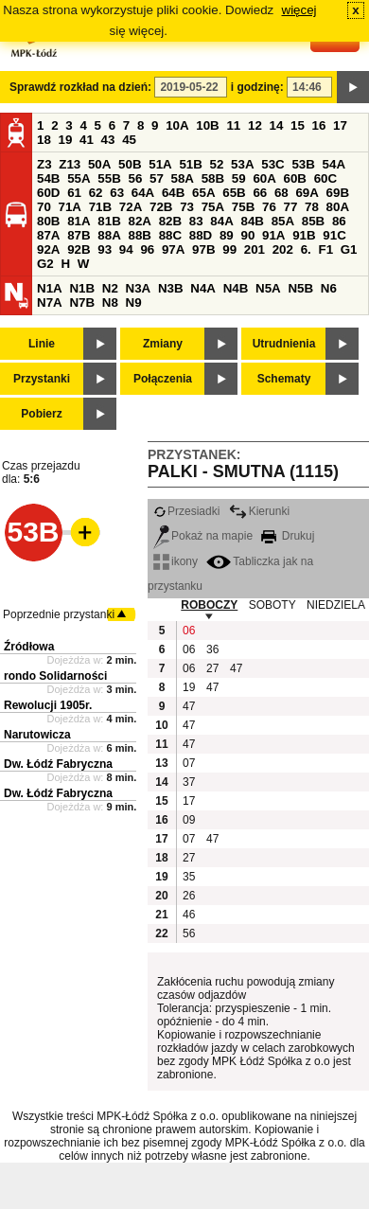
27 (212, 668)
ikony (175, 561)
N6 (329, 288)
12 (255, 125)
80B (48, 221)
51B (190, 164)
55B (108, 178)
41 (86, 140)
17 (340, 125)
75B (243, 207)
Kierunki (259, 511)
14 (277, 125)
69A (306, 193)
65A (203, 193)
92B (78, 249)
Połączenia (162, 378)
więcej (299, 10)
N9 (134, 302)
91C (334, 235)
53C (272, 164)
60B (295, 178)
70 (44, 207)
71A (70, 207)
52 (217, 164)
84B (251, 221)
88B (139, 235)
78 (312, 207)
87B (78, 235)
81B (108, 221)
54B (48, 178)
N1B (82, 288)
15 (297, 125)
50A (99, 164)
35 (189, 876)
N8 (110, 302)
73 (187, 207)
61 (74, 193)
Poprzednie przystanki (58, 614)
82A (139, 221)
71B (100, 207)
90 (247, 235)
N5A (268, 288)
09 (189, 820)
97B (203, 249)
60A (264, 178)
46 (189, 914)
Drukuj (287, 535)
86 (339, 221)
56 (135, 178)
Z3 (44, 164)
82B (170, 221)
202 (282, 249)
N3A (138, 288)
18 (44, 140)
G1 (349, 249)
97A (173, 249)
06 (189, 630)
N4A (203, 288)
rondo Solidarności (55, 676)
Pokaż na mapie (203, 535)
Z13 (69, 164)
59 (239, 178)
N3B (171, 288)
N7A (49, 302)
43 (108, 140)
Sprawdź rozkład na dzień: (80, 87)
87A (48, 235)
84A (221, 221)
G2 (45, 264)
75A (213, 207)
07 (189, 763)
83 (196, 221)
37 (189, 782)
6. (306, 249)
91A (273, 235)
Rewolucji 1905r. (48, 705)
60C (325, 178)
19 (66, 140)
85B (313, 221)
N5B (300, 288)
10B (207, 125)
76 (269, 207)
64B (173, 193)
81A (78, 221)
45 (129, 140)
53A (242, 164)
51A (160, 164)
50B (129, 164)
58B (213, 178)
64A (143, 193)
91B (303, 235)
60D (48, 193)
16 (319, 125)
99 (229, 249)
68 (281, 193)
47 (236, 668)
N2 (110, 288)
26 (189, 895)
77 (291, 207)
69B (337, 193)
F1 (325, 249)
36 (212, 649)
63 (117, 193)
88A (108, 235)
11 (233, 125)
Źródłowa (29, 646)
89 (227, 235)
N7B (82, 302)
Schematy (284, 378)
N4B (236, 288)
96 (147, 249)
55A (78, 178)
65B (233, 193)
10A (177, 125)
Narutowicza (37, 734)
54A (334, 164)
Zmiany (163, 343)
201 (254, 249)
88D (200, 235)
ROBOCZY (209, 605)
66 (260, 193)
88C (170, 235)
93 (104, 249)
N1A (49, 288)
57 (156, 178)
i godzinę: (257, 87)
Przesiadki (186, 511)
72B (160, 207)
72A (130, 207)
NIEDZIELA (336, 605)
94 (126, 249)
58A (182, 178)
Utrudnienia (284, 343)
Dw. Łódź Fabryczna (58, 764)
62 (96, 193)
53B (302, 164)
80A (337, 207)
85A (283, 221)
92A (48, 249)
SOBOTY (272, 605)
